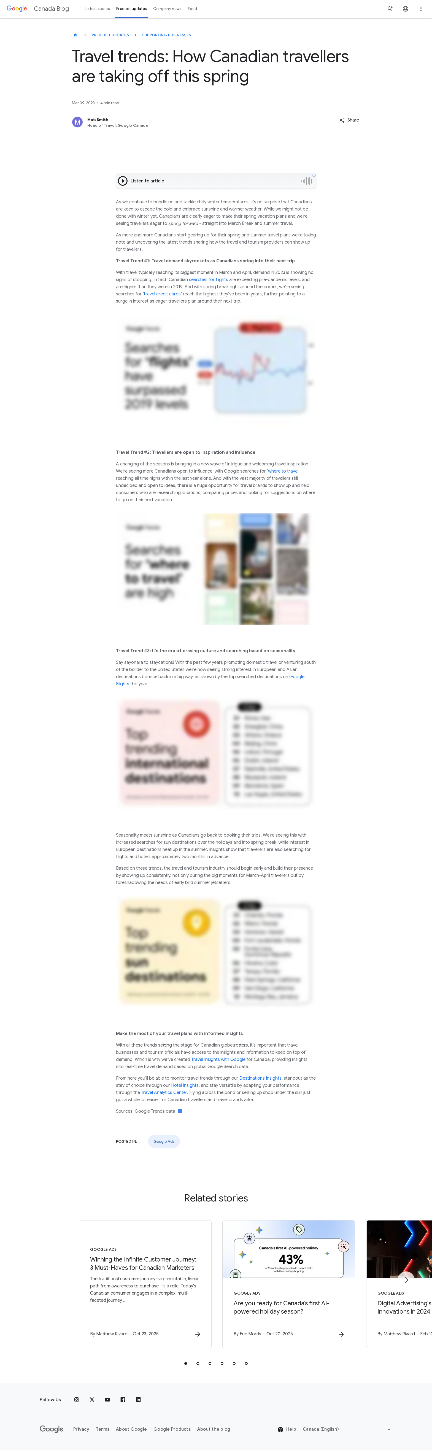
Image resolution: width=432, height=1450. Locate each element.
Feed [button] (192, 8)
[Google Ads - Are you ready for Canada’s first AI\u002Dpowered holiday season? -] (288, 1284)
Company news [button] (167, 8)
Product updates (110, 35)
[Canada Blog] (75, 35)
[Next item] (406, 1280)
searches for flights (208, 279)
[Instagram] (76, 1399)
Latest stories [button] (97, 8)
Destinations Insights (260, 1078)
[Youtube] (107, 1399)
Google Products (172, 1429)
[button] (349, 120)
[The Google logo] (51, 1429)
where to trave (283, 471)
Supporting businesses (166, 35)
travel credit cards (162, 294)
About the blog (213, 1429)
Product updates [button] (131, 8)
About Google (131, 1429)
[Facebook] (122, 1399)
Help (286, 1429)
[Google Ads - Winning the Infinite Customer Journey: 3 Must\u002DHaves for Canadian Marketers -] (143, 1284)
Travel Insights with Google (218, 1059)
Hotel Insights (185, 1085)
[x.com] (92, 1399)
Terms (102, 1429)
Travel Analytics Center (164, 1092)
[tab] (186, 1363)
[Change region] (347, 1429)
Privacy (81, 1429)
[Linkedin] (138, 1399)
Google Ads (163, 1141)
